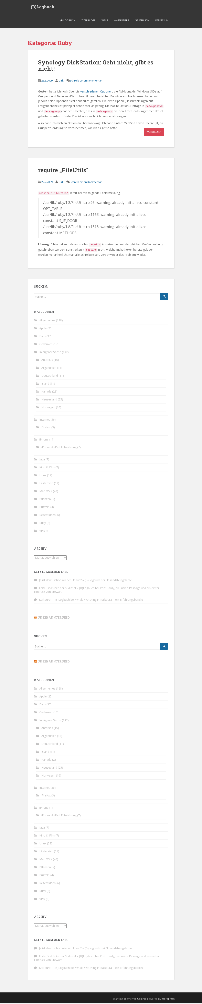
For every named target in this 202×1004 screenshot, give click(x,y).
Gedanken (46, 345)
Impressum (161, 21)
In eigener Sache (50, 353)
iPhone (44, 440)
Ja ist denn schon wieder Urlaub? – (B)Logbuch (69, 581)
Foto (42, 337)
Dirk (61, 81)
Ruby (42, 523)
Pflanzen (45, 500)
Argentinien (48, 368)
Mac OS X (45, 492)
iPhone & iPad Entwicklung (58, 448)
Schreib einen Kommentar (86, 81)
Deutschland (49, 376)
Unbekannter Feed (54, 618)
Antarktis (47, 360)
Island (45, 384)
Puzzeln (44, 508)
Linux (42, 476)
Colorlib (142, 1000)
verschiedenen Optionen (96, 92)
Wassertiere (121, 21)
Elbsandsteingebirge (119, 581)
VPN (42, 531)
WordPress (168, 1000)
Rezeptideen (47, 516)
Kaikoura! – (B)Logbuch (54, 601)
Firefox (46, 428)
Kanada (46, 392)
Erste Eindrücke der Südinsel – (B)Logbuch (66, 589)
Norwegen (48, 408)
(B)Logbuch (42, 7)
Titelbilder (88, 21)
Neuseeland (49, 400)
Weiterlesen (154, 132)
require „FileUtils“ (63, 171)
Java (42, 460)
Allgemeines (47, 321)
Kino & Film (47, 468)
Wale (105, 21)
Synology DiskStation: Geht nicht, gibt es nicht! (95, 66)
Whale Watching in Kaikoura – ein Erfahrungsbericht (109, 601)
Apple (43, 329)
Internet (44, 420)
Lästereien (46, 484)
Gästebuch (142, 21)
